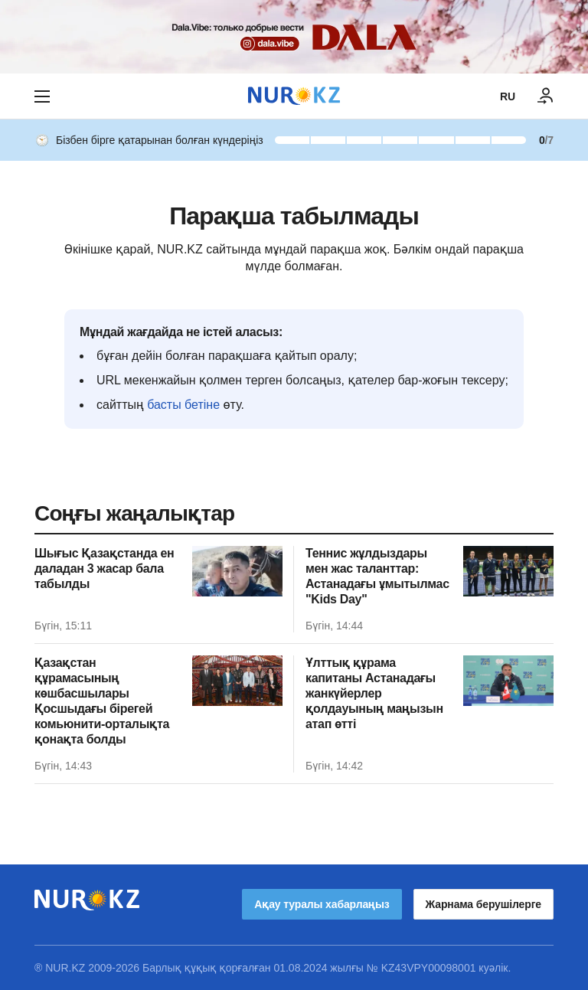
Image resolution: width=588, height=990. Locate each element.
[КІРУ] (546, 96)
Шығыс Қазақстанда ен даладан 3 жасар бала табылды (104, 568)
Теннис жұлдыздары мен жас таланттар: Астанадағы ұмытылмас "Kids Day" (377, 576)
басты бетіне (183, 404)
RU (507, 96)
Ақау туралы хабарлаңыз (321, 904)
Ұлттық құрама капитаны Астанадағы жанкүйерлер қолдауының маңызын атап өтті (374, 693)
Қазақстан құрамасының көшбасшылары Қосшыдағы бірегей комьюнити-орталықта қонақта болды (101, 701)
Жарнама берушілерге (483, 904)
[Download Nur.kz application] (294, 37)
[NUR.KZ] (294, 96)
